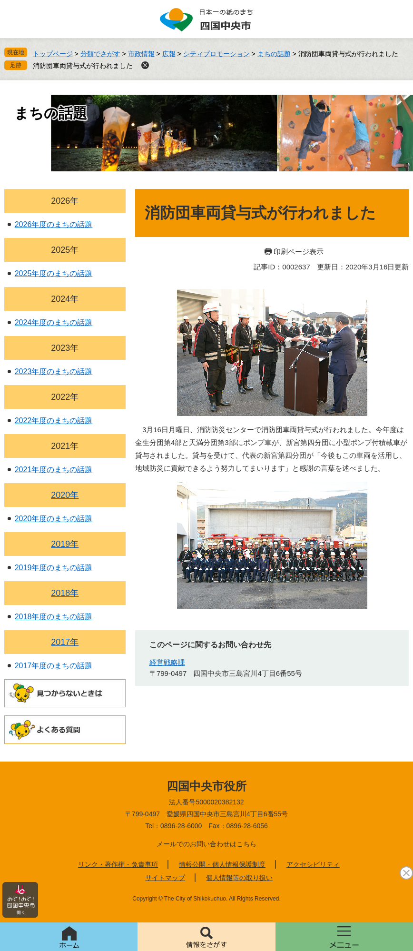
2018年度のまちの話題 (54, 617)
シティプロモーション (216, 54)
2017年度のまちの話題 (54, 666)
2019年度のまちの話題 (54, 568)
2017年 (65, 642)
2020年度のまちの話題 (54, 519)
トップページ (53, 54)
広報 (169, 54)
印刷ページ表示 (299, 252)
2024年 (65, 299)
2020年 (65, 495)
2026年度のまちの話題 (54, 224)
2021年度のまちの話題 (54, 470)
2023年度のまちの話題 (54, 371)
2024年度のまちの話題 (54, 322)
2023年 (65, 348)
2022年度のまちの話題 (54, 420)
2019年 (65, 544)
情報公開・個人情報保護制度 (222, 864)
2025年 (65, 250)
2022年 (65, 397)
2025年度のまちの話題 (54, 273)
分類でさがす (100, 54)
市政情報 (141, 54)
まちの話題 (274, 54)
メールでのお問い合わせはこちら (206, 844)
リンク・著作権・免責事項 (118, 864)
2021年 (65, 446)
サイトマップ (165, 878)
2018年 (65, 593)
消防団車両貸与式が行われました (83, 65)
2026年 (65, 201)
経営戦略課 (167, 662)
